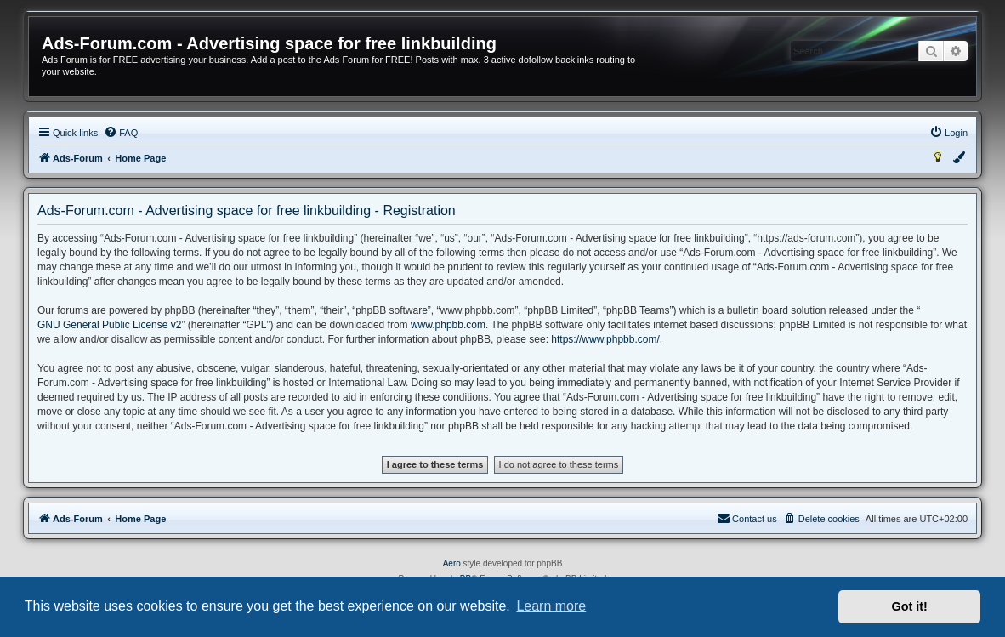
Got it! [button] (910, 606)
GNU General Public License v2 (109, 325)
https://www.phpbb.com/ (605, 339)
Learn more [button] (551, 606)
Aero (452, 563)
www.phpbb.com (448, 325)
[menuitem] (121, 132)
